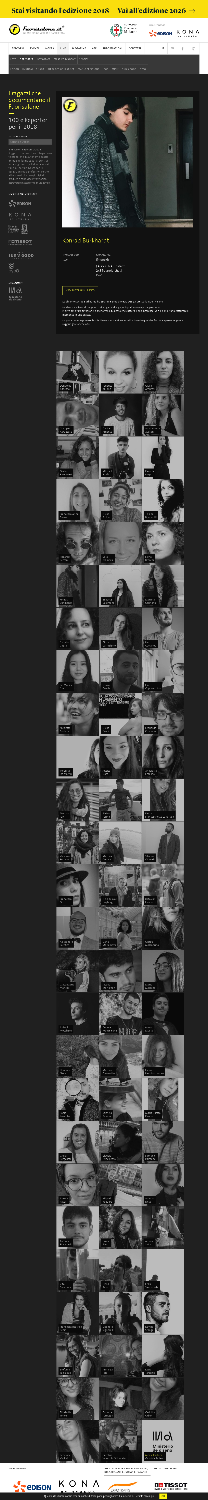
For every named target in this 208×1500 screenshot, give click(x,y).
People (178, 1329)
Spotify (83, 59)
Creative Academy (65, 59)
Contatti (135, 48)
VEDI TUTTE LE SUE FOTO (80, 290)
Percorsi (18, 48)
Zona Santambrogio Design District (149, 1429)
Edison (14, 69)
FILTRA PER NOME (18, 136)
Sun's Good (129, 69)
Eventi (34, 48)
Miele (115, 69)
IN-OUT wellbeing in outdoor (148, 1452)
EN (172, 48)
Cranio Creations (88, 69)
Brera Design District (61, 69)
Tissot (40, 69)
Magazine (79, 48)
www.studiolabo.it (22, 1359)
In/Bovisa (148, 1471)
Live (63, 48)
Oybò (143, 69)
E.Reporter (26, 59)
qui (152, 1496)
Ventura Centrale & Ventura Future (150, 1372)
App (94, 48)
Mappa (49, 48)
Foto (13, 59)
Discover (179, 1324)
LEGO (106, 69)
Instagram (43, 59)
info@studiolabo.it (23, 1355)
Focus (178, 1319)
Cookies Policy (34, 1405)
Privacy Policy (16, 1405)
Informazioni (112, 48)
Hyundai (27, 69)
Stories (178, 1334)
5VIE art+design (151, 1381)
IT (163, 48)
